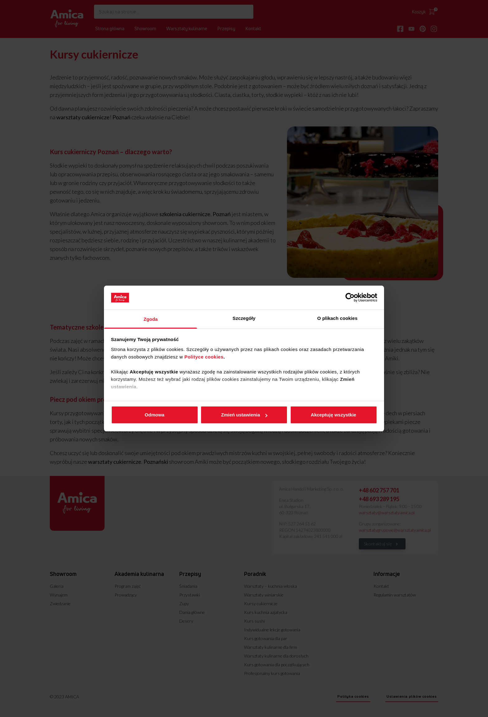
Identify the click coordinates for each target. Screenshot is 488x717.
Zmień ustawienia (244, 414)
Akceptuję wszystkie (333, 414)
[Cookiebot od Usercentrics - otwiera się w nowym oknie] (350, 297)
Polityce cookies (203, 356)
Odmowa (154, 414)
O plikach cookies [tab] (337, 318)
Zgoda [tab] (150, 319)
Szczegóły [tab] (243, 318)
